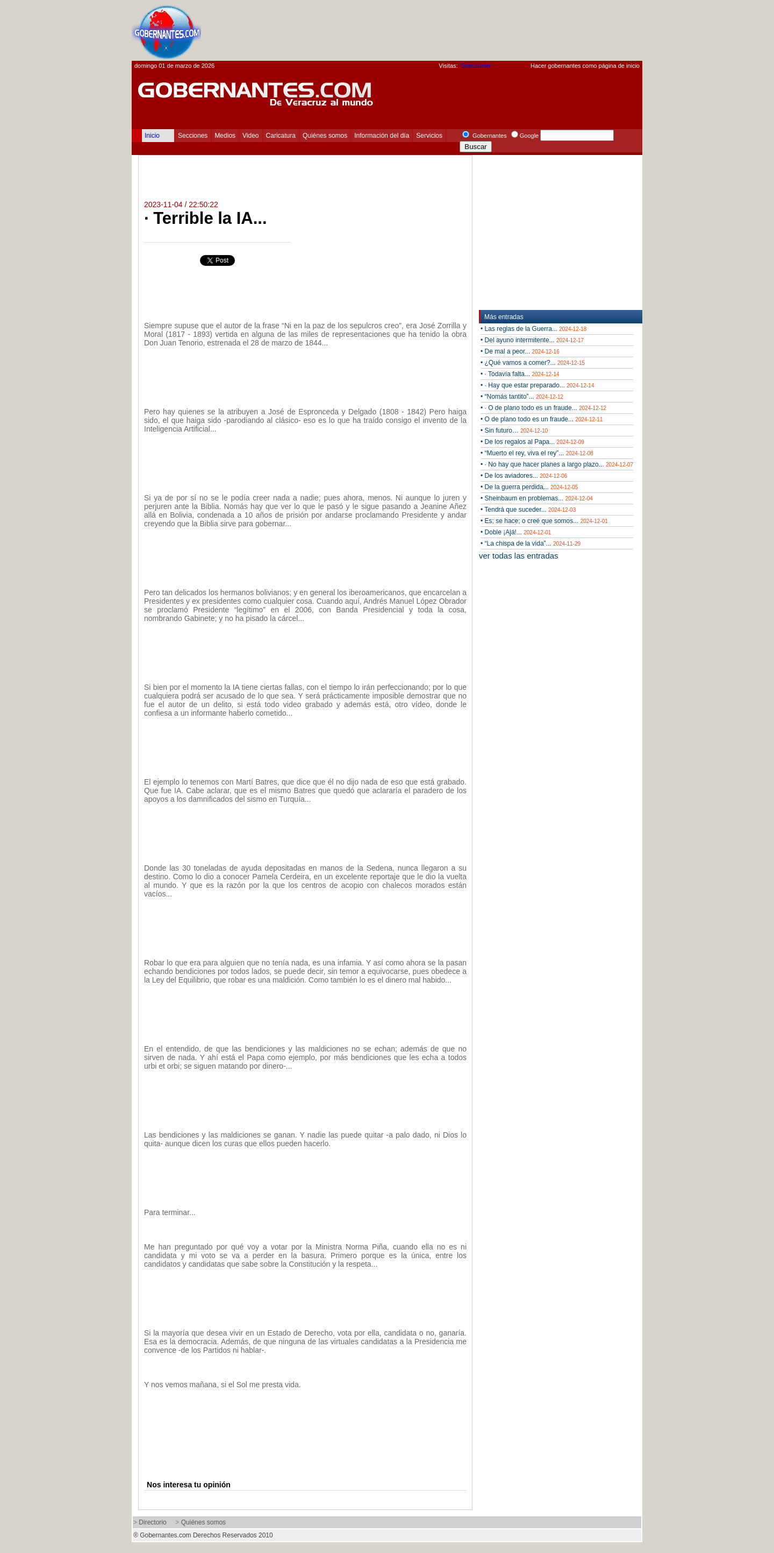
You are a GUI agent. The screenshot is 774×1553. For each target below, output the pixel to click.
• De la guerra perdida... (529, 487)
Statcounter (476, 65)
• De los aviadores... (524, 475)
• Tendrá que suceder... (528, 509)
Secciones (192, 135)
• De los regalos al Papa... (532, 442)
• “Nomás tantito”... (522, 396)
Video (250, 135)
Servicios (429, 135)
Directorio (152, 1522)
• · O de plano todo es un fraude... (543, 408)
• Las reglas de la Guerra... (533, 329)
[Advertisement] (446, 30)
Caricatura (281, 135)
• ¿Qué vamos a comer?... (533, 362)
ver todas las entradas (518, 555)
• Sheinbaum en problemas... (537, 498)
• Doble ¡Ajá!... (516, 532)
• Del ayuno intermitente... (532, 340)
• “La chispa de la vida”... (530, 543)
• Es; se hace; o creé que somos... (544, 521)
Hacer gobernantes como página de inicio (585, 65)
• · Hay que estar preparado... (537, 385)
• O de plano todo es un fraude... (542, 419)
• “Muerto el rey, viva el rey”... (537, 453)
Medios (224, 135)
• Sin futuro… (514, 430)
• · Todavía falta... (520, 374)
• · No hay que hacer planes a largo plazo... (557, 464)
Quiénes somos (325, 135)
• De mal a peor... (520, 351)
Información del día (381, 135)
